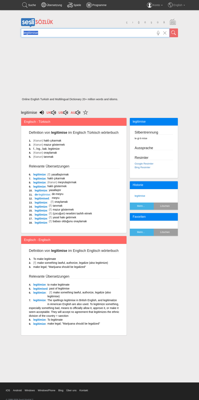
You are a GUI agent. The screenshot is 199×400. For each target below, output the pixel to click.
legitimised (42, 198)
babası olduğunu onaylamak (70, 221)
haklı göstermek (57, 186)
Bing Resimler (142, 167)
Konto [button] (155, 5)
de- (42, 194)
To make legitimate (44, 258)
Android (17, 390)
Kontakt (83, 390)
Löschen (165, 205)
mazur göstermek (54, 144)
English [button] (176, 4)
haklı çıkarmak (52, 140)
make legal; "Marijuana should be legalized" (59, 266)
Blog (60, 390)
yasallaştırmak (60, 174)
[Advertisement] (99, 68)
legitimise (140, 195)
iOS (8, 390)
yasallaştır (55, 190)
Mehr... (141, 205)
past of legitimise (59, 288)
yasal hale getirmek (64, 217)
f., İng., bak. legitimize (46, 148)
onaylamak (50, 152)
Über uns (71, 390)
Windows (30, 390)
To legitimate (55, 319)
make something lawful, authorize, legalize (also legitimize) (72, 262)
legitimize (39, 174)
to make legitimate (58, 284)
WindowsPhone (46, 390)
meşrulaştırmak (67, 182)
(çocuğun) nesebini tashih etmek (72, 213)
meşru (55, 197)
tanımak (48, 156)
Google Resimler (144, 163)
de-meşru (57, 194)
